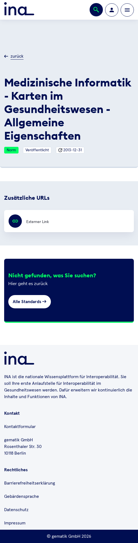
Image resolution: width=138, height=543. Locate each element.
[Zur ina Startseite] (19, 9)
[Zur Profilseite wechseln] (111, 10)
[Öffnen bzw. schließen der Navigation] (127, 10)
